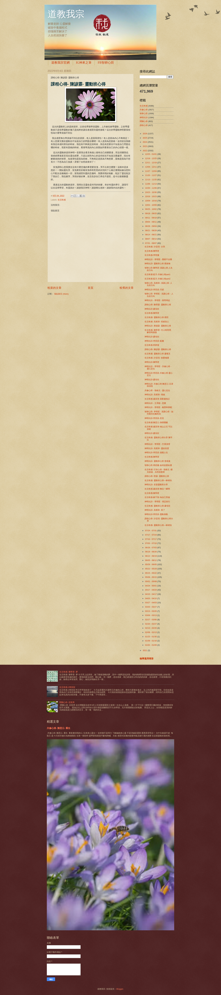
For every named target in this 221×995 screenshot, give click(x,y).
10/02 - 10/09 (151, 205)
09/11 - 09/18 (151, 218)
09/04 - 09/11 (151, 222)
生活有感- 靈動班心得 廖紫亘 (157, 354)
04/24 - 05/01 (151, 586)
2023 (145, 146)
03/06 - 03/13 (151, 615)
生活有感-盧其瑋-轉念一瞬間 (157, 489)
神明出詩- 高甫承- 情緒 (155, 394)
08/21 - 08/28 (151, 230)
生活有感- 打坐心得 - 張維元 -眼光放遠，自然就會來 (159, 470)
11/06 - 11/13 (151, 184)
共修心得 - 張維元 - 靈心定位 (157, 390)
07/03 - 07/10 (151, 543)
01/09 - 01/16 (151, 641)
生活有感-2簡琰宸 (67, 687)
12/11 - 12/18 (151, 162)
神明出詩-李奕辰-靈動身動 (156, 514)
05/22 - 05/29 (151, 569)
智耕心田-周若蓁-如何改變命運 (158, 465)
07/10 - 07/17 (151, 539)
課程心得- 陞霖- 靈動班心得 (157, 476)
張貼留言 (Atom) (61, 294)
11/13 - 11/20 (151, 179)
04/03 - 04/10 (151, 598)
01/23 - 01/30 (151, 636)
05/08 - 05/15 (151, 577)
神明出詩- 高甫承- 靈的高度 (157, 448)
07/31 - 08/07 (151, 243)
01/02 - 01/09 (151, 645)
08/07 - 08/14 (151, 239)
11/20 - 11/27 (151, 175)
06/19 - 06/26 (151, 552)
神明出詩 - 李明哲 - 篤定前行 (157, 501)
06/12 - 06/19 (151, 556)
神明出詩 (144, 117)
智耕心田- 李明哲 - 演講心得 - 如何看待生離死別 (159, 412)
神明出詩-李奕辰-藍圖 (154, 341)
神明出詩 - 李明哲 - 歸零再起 (157, 300)
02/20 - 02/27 (151, 624)
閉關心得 (144, 121)
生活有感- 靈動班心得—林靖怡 (158, 480)
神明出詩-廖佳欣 (152, 309)
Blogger (119, 989)
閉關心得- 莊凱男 (67, 702)
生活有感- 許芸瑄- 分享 (155, 247)
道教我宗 (66, 14)
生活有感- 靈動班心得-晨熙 (156, 317)
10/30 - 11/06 (151, 188)
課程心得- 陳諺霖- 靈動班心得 (158, 349)
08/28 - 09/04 (151, 226)
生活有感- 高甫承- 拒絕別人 (157, 321)
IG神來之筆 (83, 62)
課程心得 (144, 125)
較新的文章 (54, 287)
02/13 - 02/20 (151, 628)
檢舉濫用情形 (146, 658)
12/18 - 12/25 (151, 158)
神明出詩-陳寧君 (152, 362)
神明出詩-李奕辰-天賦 (154, 289)
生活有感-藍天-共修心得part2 (157, 279)
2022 (145, 150)
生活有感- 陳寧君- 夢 (68, 672)
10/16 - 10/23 (151, 196)
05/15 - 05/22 (151, 573)
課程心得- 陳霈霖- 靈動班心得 (158, 304)
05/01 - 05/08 (151, 581)
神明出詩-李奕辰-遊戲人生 (156, 452)
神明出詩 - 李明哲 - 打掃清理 (157, 444)
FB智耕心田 (106, 62)
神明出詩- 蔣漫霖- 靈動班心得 (158, 326)
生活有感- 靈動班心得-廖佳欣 (157, 506)
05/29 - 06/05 (151, 564)
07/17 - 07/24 (151, 535)
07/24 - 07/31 (151, 530)
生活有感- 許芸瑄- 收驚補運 (157, 358)
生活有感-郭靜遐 (152, 345)
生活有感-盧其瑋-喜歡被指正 (157, 399)
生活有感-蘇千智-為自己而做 (157, 497)
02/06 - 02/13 (151, 632)
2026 (145, 133)
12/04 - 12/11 (151, 167)
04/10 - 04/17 (151, 594)
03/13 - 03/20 (151, 611)
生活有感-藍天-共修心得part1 (157, 274)
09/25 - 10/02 (151, 209)
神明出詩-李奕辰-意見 (154, 418)
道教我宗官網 (60, 62)
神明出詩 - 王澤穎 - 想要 (155, 403)
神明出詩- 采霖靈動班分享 (156, 484)
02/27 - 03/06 (151, 619)
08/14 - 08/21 (151, 234)
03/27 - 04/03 (151, 602)
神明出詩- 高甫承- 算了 (155, 510)
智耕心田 (144, 113)
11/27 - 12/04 (151, 171)
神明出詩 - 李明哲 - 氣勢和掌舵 (158, 407)
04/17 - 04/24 (151, 590)
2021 (145, 650)
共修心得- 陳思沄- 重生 (58, 728)
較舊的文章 (127, 287)
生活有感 (62, 200)
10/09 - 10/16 (151, 201)
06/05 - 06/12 (151, 560)
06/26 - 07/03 (151, 547)
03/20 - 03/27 (151, 607)
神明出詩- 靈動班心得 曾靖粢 (157, 461)
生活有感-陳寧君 (152, 251)
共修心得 (144, 110)
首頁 (90, 287)
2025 (145, 138)
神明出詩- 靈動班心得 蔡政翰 (157, 263)
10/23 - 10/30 (151, 192)
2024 (145, 142)
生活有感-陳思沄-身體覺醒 (156, 422)
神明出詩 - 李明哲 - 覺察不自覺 (158, 259)
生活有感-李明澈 (152, 255)
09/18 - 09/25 (151, 213)
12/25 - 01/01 (151, 154)
